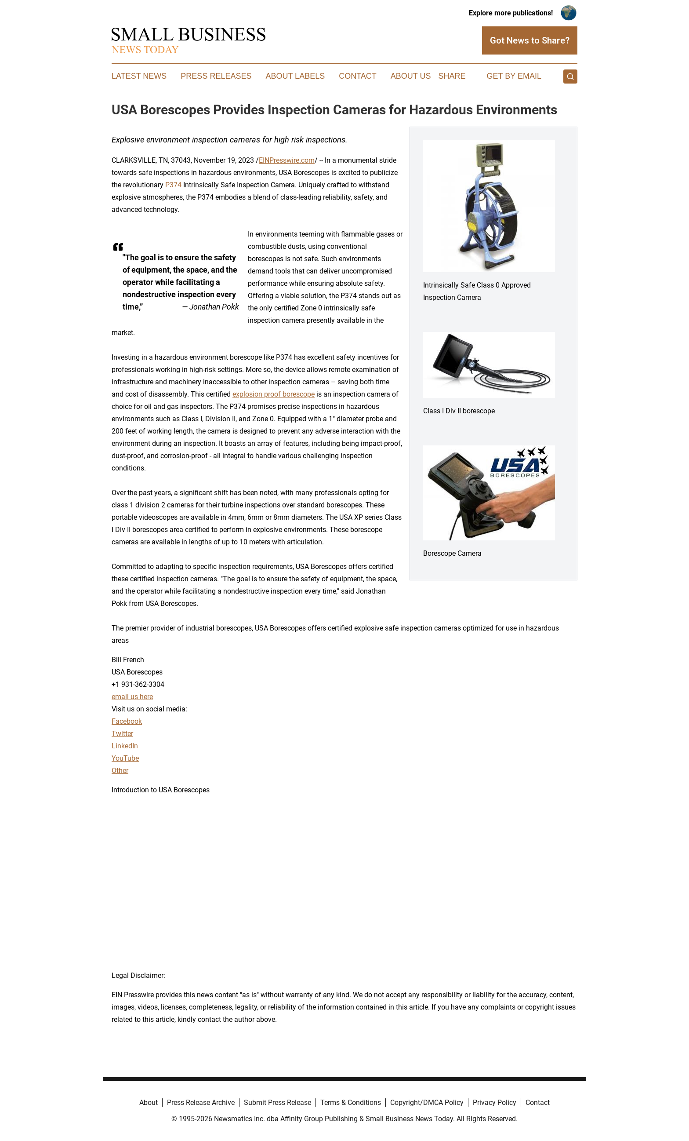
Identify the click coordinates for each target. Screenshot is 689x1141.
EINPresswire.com (287, 160)
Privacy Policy (494, 1102)
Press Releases (216, 76)
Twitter (122, 733)
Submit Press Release (277, 1102)
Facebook (127, 721)
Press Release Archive (201, 1102)
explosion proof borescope (273, 394)
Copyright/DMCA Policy (427, 1102)
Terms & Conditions (350, 1102)
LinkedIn (125, 746)
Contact (358, 76)
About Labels (295, 76)
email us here (132, 697)
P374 (173, 185)
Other (120, 770)
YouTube (125, 758)
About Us (411, 76)
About (148, 1102)
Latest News (139, 76)
